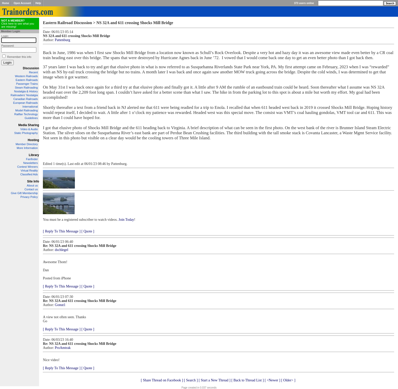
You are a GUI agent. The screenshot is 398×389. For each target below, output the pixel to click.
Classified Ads (29, 174)
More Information (27, 147)
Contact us (31, 189)
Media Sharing (28, 125)
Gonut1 (60, 305)
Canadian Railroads (25, 98)
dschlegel (61, 250)
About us (32, 185)
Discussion (31, 68)
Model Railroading (26, 110)
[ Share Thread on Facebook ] (162, 380)
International (30, 106)
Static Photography (26, 132)
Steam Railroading (26, 87)
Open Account (22, 3)
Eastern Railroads (27, 79)
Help (38, 3)
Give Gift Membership (24, 193)
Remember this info (19, 56)
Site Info (33, 181)
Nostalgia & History (26, 91)
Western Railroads (26, 76)
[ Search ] (191, 380)
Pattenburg (62, 40)
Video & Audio (29, 129)
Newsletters (30, 162)
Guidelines (31, 118)
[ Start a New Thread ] (214, 380)
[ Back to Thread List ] (247, 380)
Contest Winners (27, 166)
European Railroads (25, 102)
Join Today (126, 220)
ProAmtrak (63, 348)
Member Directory (27, 144)
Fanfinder (32, 159)
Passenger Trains (27, 83)
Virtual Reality (29, 170)
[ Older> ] (288, 380)
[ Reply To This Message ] (61, 231)
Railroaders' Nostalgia (24, 95)
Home (5, 3)
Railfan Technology (26, 114)
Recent (33, 72)
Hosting (33, 140)
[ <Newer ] (272, 380)
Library (34, 155)
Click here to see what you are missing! (17, 23)
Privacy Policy (29, 196)
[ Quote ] (87, 231)
